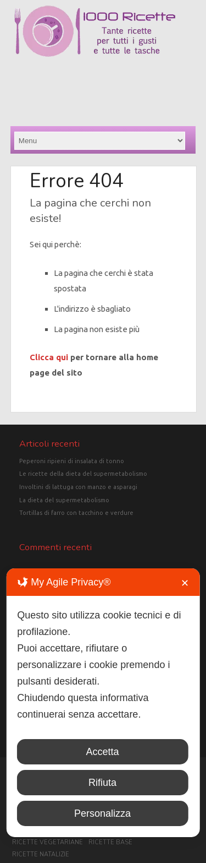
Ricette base (110, 842)
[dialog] (103, 702)
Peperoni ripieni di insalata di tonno (71, 461)
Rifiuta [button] (102, 782)
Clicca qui (49, 357)
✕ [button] (185, 583)
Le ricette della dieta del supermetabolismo (83, 473)
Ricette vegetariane (47, 842)
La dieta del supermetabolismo (64, 500)
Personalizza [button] (102, 813)
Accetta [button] (102, 751)
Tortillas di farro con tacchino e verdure (76, 512)
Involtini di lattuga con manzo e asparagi (78, 487)
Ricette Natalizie (40, 854)
